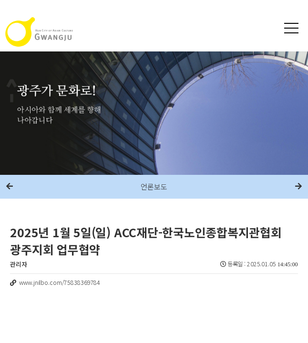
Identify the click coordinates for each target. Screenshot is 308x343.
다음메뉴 (298, 187)
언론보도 (154, 187)
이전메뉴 (9, 187)
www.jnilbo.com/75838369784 (59, 282)
